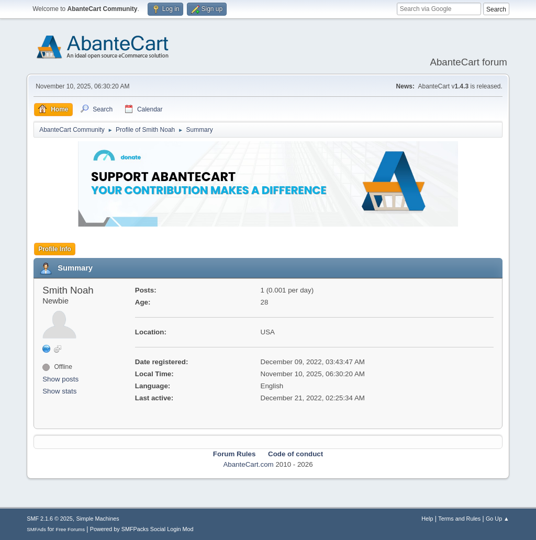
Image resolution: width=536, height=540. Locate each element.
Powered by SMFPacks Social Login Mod (142, 529)
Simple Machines (97, 518)
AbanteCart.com (248, 464)
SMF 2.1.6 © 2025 (50, 518)
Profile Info (54, 249)
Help (427, 518)
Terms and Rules (459, 518)
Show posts (60, 379)
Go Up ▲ (497, 518)
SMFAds (36, 529)
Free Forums (70, 529)
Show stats (59, 391)
